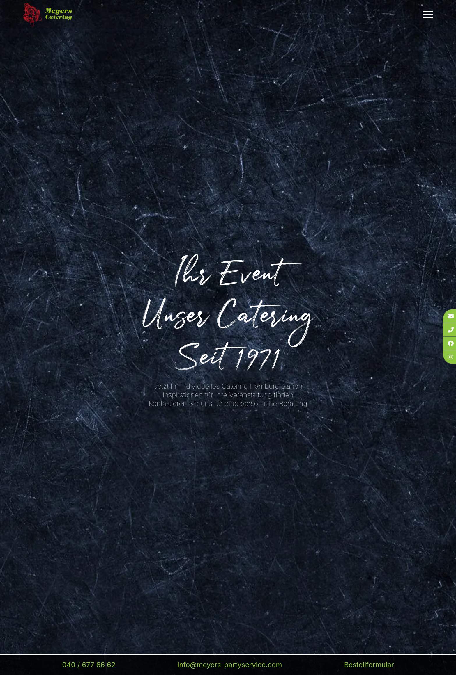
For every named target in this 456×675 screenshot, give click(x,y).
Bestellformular (369, 664)
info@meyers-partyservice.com (230, 664)
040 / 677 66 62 (88, 664)
